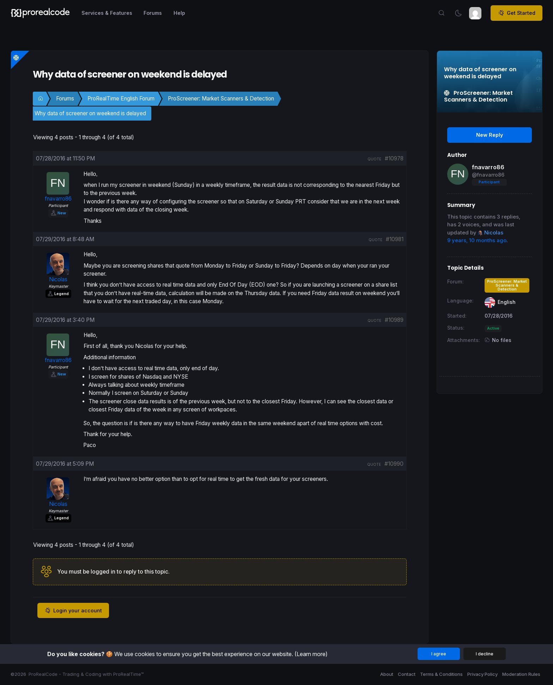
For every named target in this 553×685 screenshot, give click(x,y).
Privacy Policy (482, 674)
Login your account (73, 610)
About (386, 674)
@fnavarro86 (488, 175)
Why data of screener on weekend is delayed (90, 113)
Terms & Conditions (441, 674)
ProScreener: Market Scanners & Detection (221, 98)
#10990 (393, 463)
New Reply (489, 135)
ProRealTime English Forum (120, 98)
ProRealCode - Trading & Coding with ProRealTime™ (86, 674)
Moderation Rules (521, 674)
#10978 (394, 158)
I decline (484, 653)
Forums (65, 98)
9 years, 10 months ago (476, 240)
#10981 (394, 239)
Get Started (516, 13)
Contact (406, 674)
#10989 (394, 320)
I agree (438, 653)
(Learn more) (311, 654)
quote (374, 159)
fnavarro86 (488, 167)
